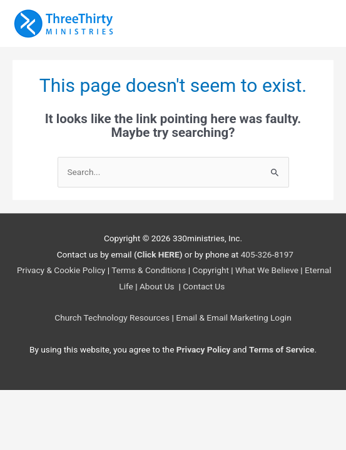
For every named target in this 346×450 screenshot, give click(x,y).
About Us (158, 286)
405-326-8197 (267, 254)
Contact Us (205, 286)
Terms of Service (282, 349)
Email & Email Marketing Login (234, 317)
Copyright (211, 270)
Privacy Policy (203, 349)
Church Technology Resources (112, 317)
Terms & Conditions (148, 270)
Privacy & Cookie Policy (61, 270)
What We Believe (266, 270)
